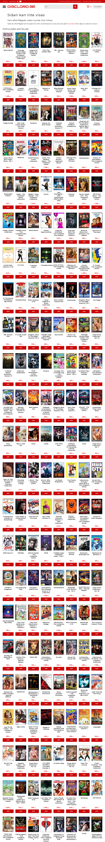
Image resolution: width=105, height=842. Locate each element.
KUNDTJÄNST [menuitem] (12, 1)
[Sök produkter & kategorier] (58, 6)
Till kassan (97, 6)
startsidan (71, 24)
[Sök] (75, 6)
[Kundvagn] (94, 7)
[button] (4, 6)
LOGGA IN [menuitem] (5, 1)
